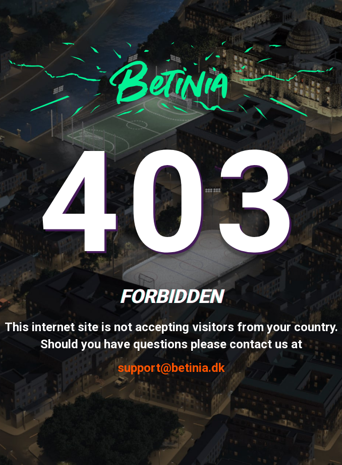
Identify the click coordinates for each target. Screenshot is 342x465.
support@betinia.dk (171, 368)
